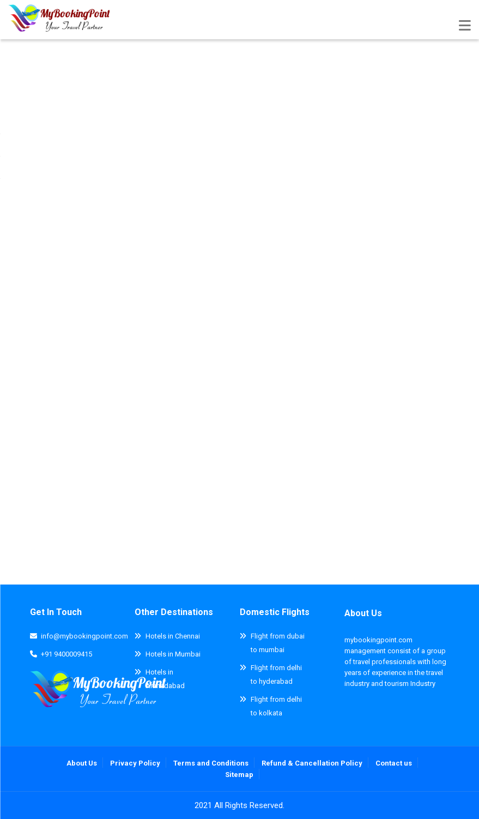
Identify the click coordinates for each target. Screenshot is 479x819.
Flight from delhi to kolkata (276, 706)
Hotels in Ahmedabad (165, 679)
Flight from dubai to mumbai (278, 643)
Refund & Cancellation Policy (312, 763)
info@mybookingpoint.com (84, 636)
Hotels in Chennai (172, 636)
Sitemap (239, 774)
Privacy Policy (135, 763)
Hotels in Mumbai (173, 654)
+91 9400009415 (66, 654)
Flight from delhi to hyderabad (276, 674)
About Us (363, 613)
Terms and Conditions (210, 763)
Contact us (393, 763)
